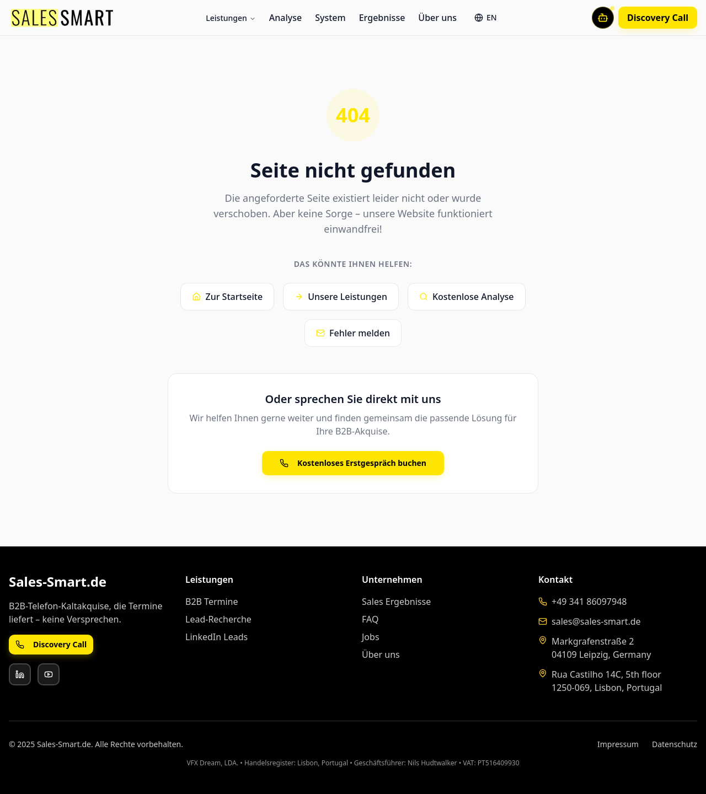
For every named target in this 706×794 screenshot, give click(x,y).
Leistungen (231, 18)
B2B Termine (211, 602)
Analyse (285, 18)
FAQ (370, 619)
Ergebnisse (382, 18)
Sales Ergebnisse (396, 602)
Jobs (370, 637)
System (330, 18)
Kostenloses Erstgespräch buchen (353, 463)
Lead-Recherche (218, 619)
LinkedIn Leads (216, 637)
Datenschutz (674, 744)
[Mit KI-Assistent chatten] (603, 18)
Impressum (618, 744)
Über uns (437, 18)
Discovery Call (657, 18)
